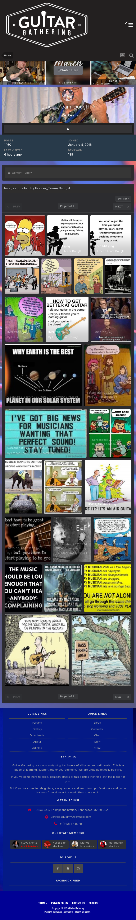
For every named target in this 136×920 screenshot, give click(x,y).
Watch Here (68, 70)
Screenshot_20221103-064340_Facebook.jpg (38, 447)
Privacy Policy (59, 903)
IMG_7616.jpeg (54, 280)
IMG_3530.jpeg (118, 276)
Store (97, 748)
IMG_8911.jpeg (17, 246)
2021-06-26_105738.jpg (24, 548)
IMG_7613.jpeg (17, 280)
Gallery (37, 729)
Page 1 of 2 (68, 206)
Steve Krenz (29, 842)
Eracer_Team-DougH (24, 251)
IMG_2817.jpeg (58, 332)
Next (119, 206)
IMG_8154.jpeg (60, 246)
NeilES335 (59, 842)
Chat (97, 735)
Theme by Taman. (83, 912)
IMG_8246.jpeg (103, 246)
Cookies (93, 903)
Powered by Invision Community (58, 912)
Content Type (20, 172)
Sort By (123, 198)
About (37, 741)
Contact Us (78, 903)
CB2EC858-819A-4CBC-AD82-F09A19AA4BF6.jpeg (42, 396)
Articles (37, 748)
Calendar (97, 729)
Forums (37, 722)
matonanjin (116, 842)
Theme (42, 903)
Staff (97, 741)
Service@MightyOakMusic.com (71, 816)
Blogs (97, 722)
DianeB (85, 842)
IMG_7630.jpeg (87, 280)
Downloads (37, 735)
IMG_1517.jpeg (103, 332)
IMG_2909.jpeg (17, 332)
